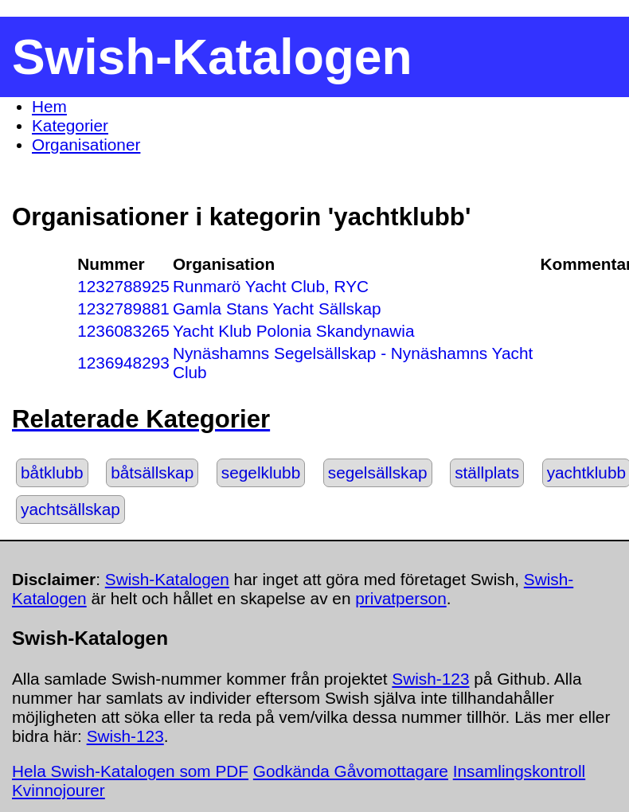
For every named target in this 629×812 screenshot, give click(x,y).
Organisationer (86, 144)
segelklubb (260, 472)
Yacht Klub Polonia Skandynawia (294, 331)
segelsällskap (378, 472)
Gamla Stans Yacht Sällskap (277, 308)
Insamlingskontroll (519, 771)
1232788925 (123, 286)
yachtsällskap (70, 509)
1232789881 (123, 308)
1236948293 (123, 362)
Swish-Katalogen (167, 579)
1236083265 (123, 331)
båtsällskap (152, 472)
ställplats (487, 472)
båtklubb (52, 472)
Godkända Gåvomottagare (350, 771)
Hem (49, 106)
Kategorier (70, 125)
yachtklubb (586, 472)
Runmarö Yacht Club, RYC (271, 286)
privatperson (400, 598)
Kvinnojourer (58, 790)
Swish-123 (430, 679)
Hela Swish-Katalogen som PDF (130, 771)
